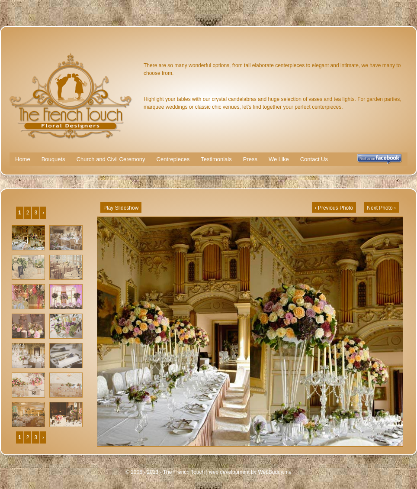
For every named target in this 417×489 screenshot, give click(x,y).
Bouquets (53, 159)
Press (250, 159)
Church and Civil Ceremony (111, 159)
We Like (279, 159)
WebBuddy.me (275, 472)
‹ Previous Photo (334, 208)
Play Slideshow (120, 208)
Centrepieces (173, 159)
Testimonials (216, 159)
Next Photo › (381, 208)
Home (22, 159)
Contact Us (314, 159)
